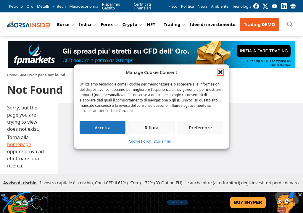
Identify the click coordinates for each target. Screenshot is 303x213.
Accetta (102, 127)
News (202, 6)
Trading (172, 24)
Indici (85, 24)
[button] (220, 72)
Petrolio (16, 6)
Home (12, 75)
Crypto (130, 24)
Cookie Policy (140, 140)
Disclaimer (162, 140)
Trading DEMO (259, 24)
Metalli (43, 6)
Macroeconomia (83, 6)
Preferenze (200, 127)
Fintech (59, 6)
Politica (187, 6)
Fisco (172, 6)
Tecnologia (242, 6)
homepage (19, 144)
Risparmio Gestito (111, 6)
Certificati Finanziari (142, 6)
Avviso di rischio (20, 182)
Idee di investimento (213, 24)
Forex (107, 24)
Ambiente (219, 6)
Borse (63, 24)
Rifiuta (152, 127)
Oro (29, 6)
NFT (151, 24)
